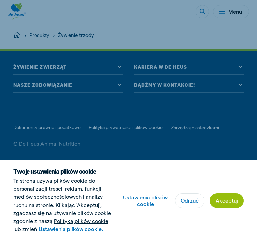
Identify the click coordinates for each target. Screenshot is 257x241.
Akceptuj (227, 200)
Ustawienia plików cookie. (71, 229)
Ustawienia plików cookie (145, 200)
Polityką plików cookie (81, 221)
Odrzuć (190, 200)
